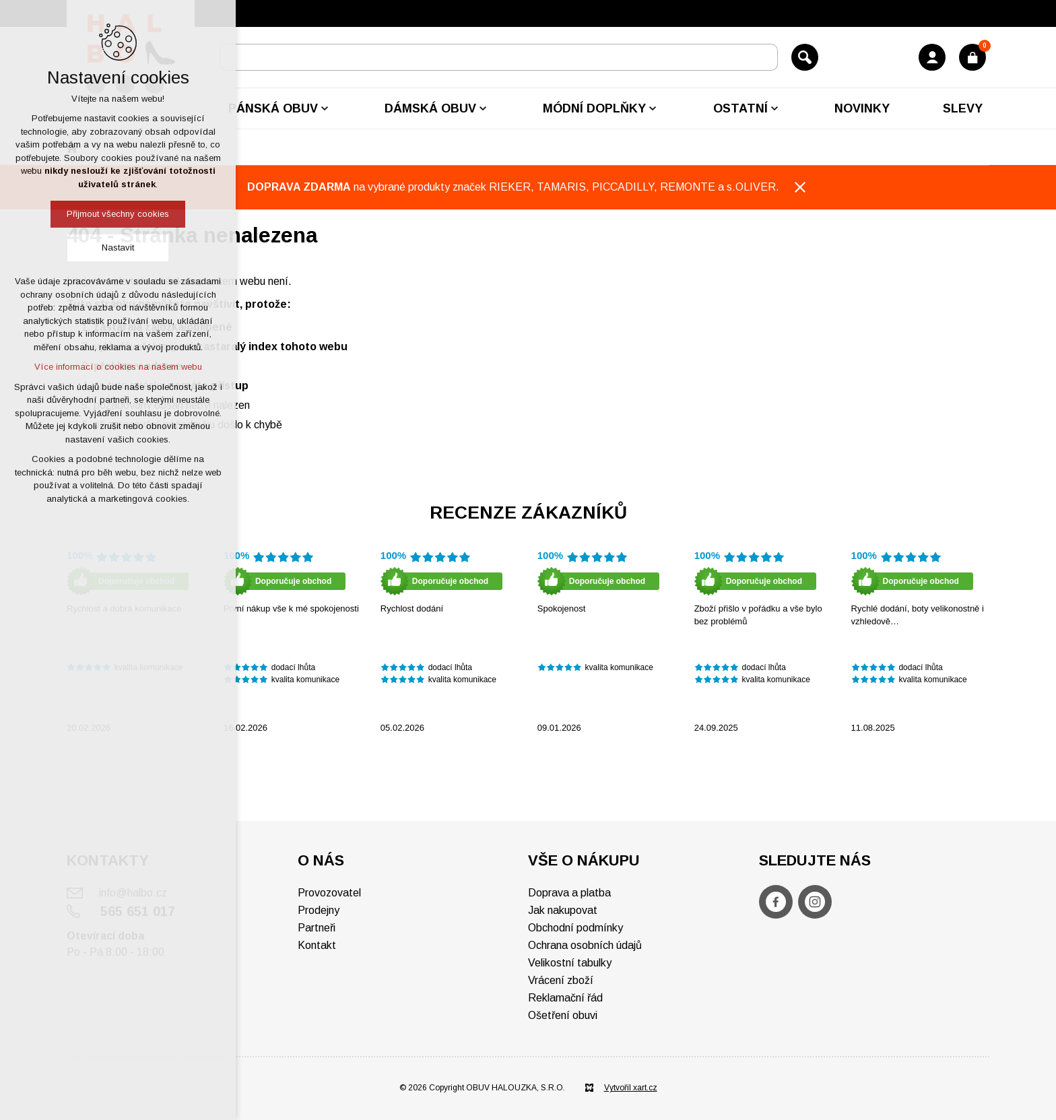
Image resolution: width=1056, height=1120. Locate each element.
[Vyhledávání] (804, 57)
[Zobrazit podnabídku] (324, 108)
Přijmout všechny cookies (118, 214)
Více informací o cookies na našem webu (118, 367)
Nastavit (118, 247)
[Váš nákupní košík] (972, 57)
